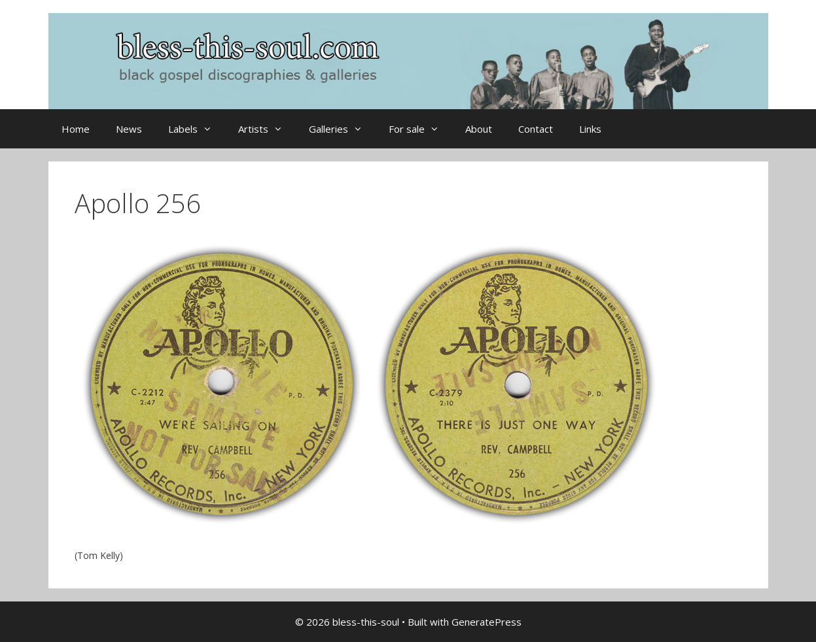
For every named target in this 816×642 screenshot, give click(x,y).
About (478, 128)
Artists (267, 128)
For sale (420, 128)
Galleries (342, 128)
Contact (535, 128)
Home (76, 128)
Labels (196, 128)
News (129, 128)
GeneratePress (487, 621)
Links (590, 128)
